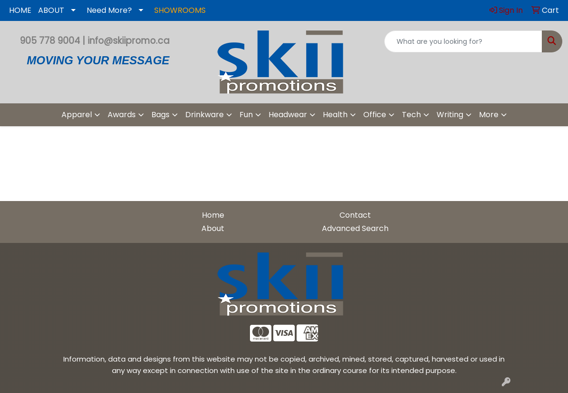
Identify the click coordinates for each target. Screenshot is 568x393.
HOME (20, 10)
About (212, 228)
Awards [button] (122, 114)
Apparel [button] (76, 114)
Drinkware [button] (204, 114)
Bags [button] (160, 114)
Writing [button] (450, 114)
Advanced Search (355, 228)
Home (213, 215)
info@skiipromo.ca (128, 40)
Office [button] (374, 114)
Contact (355, 215)
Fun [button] (246, 114)
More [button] (488, 114)
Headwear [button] (288, 114)
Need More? (109, 10)
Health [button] (335, 114)
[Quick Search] (463, 41)
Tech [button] (411, 114)
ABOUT (51, 10)
